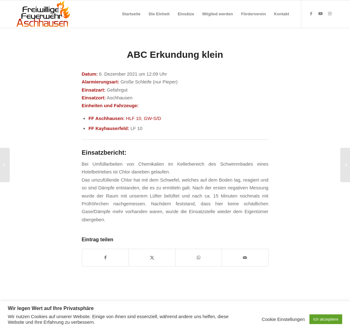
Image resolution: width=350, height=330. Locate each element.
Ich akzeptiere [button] (325, 319)
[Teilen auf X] (152, 257)
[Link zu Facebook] (311, 13)
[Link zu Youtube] (320, 13)
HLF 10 (133, 118)
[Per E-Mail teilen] (245, 257)
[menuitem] (131, 14)
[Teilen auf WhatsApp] (198, 257)
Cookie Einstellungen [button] (283, 319)
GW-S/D (152, 118)
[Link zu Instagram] (329, 13)
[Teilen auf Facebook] (105, 257)
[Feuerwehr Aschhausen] (43, 14)
